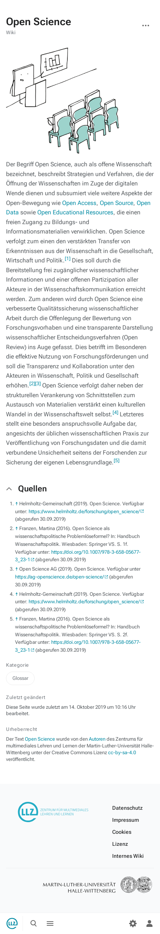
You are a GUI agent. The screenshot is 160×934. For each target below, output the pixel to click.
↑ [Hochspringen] (16, 503)
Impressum (125, 820)
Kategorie (17, 665)
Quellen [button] (32, 488)
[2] (32, 383)
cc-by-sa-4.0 (122, 752)
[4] (115, 412)
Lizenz (120, 844)
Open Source (116, 202)
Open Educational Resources (75, 212)
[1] (67, 258)
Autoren (97, 739)
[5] (116, 460)
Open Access (79, 202)
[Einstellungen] (132, 923)
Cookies (121, 832)
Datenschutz (127, 808)
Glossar (20, 678)
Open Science (40, 739)
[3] (38, 383)
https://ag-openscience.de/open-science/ (59, 577)
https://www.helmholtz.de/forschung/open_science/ (84, 511)
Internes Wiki (128, 856)
